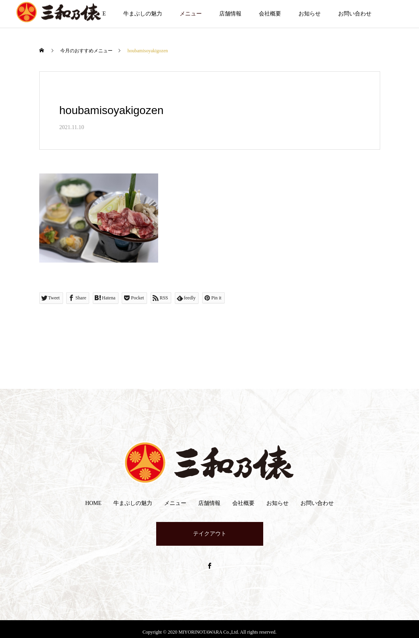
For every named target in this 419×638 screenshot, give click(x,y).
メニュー (191, 14)
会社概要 (270, 14)
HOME (93, 503)
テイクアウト (209, 534)
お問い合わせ (354, 14)
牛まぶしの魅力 (142, 14)
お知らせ (309, 14)
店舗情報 (230, 14)
